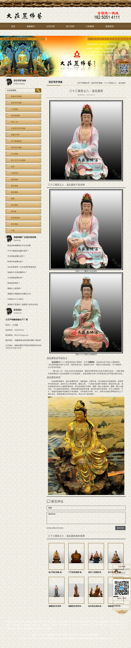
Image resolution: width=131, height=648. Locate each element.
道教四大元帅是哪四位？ (17, 272)
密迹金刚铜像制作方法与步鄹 (19, 245)
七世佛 (53, 622)
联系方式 (15, 33)
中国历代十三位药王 (15, 299)
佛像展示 (31, 26)
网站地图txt (94, 635)
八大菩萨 (47, 629)
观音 (86, 271)
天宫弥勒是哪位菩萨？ (16, 256)
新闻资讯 (110, 26)
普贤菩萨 (67, 625)
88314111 (119, 572)
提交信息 (120, 528)
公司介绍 (50, 26)
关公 (92, 625)
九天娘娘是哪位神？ (15, 278)
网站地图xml (85, 635)
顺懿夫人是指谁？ (14, 288)
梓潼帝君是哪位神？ (15, 262)
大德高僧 (45, 625)
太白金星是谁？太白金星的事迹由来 (21, 267)
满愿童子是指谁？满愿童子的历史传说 (22, 304)
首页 (13, 26)
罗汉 (97, 625)
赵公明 (111, 625)
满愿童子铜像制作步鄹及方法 (19, 294)
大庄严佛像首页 (83, 83)
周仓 (19, 629)
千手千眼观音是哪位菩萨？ (18, 251)
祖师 (61, 625)
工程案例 (90, 26)
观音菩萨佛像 (96, 83)
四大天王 (75, 625)
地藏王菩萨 (85, 625)
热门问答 (70, 26)
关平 (118, 625)
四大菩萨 (39, 629)
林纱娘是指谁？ (13, 283)
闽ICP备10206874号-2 (70, 635)
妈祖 (105, 625)
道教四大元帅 (28, 629)
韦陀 (101, 625)
